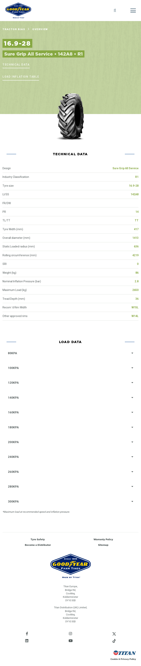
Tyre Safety (38, 539)
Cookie (114, 659)
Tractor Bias (14, 29)
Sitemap (103, 545)
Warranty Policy (103, 539)
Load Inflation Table (21, 76)
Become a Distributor (38, 545)
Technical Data (16, 64)
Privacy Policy (128, 659)
